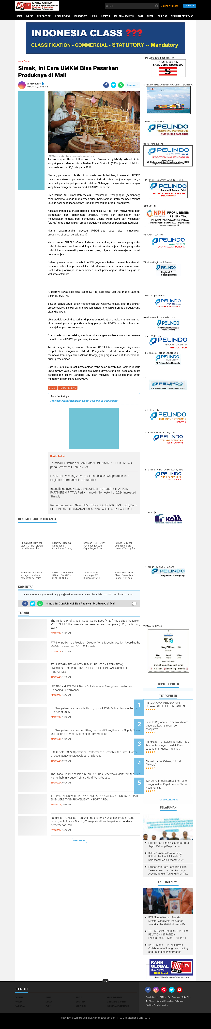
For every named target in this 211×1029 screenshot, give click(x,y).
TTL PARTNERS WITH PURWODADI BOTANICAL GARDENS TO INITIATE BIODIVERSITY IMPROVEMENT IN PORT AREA (94, 803)
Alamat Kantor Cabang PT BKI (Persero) (172, 754)
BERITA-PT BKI (44, 16)
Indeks (29, 16)
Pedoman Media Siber (157, 987)
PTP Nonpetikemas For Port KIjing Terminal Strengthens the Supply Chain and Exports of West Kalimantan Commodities (92, 737)
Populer (190, 6)
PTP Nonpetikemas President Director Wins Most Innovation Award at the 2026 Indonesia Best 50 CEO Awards (93, 650)
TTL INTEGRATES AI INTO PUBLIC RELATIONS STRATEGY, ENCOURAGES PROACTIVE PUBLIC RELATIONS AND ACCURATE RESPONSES (95, 672)
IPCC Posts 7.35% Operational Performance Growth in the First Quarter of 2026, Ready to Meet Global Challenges (92, 759)
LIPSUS (94, 16)
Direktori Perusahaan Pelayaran (162, 991)
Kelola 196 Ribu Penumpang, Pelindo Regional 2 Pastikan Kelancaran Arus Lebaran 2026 (166, 842)
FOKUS (79, 983)
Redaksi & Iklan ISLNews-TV (160, 983)
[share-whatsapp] (121, 85)
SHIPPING (162, 16)
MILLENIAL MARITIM (124, 16)
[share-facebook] (106, 85)
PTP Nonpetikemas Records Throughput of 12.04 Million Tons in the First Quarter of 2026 (93, 712)
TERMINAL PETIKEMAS (182, 16)
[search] (132, 6)
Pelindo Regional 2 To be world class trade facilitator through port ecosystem (170, 723)
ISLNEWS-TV (80, 16)
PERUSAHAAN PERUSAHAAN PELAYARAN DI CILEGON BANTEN (172, 706)
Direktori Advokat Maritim (159, 995)
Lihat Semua (79, 841)
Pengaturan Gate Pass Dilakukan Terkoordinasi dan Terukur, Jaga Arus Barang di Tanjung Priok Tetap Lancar (169, 856)
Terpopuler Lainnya (168, 785)
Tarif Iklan (175, 987)
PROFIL (150, 16)
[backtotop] (105, 967)
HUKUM (18, 987)
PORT (140, 16)
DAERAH (19, 983)
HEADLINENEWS (63, 16)
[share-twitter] (113, 85)
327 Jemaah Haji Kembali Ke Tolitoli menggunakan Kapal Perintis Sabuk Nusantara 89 (172, 773)
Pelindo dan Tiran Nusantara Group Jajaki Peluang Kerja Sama (169, 830)
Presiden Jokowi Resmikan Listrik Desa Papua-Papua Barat (84, 401)
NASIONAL (20, 991)
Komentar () (132, 85)
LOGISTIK (105, 16)
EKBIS (52, 388)
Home (19, 16)
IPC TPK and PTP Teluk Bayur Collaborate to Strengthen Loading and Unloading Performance (95, 691)
